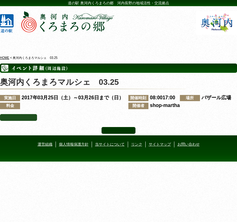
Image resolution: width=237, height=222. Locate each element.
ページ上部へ (118, 130)
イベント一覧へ (18, 117)
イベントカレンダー (99, 43)
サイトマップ (160, 144)
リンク (136, 144)
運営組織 (45, 144)
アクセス (217, 43)
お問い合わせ (188, 144)
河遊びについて (177, 43)
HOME (4, 58)
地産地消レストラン (138, 43)
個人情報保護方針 (74, 144)
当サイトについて (110, 144)
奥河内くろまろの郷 (20, 43)
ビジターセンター (59, 43)
